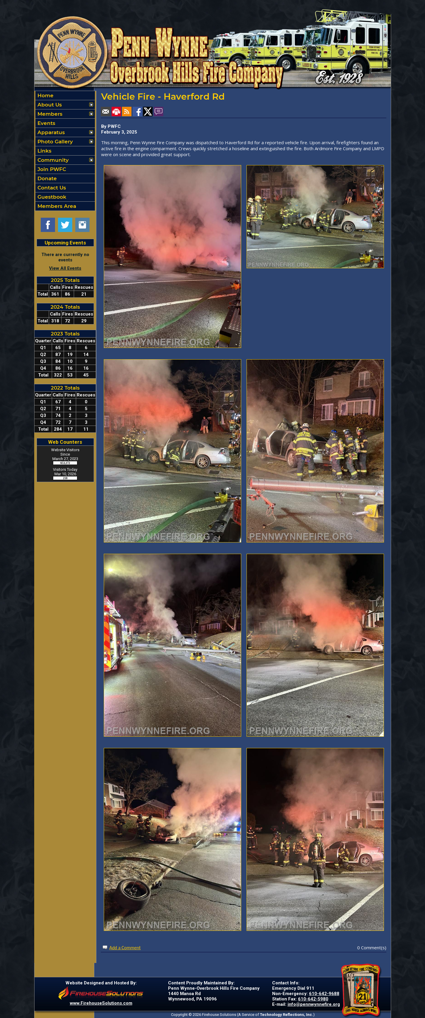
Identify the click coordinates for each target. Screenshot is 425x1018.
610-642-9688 (324, 993)
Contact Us (51, 188)
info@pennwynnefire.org (314, 1004)
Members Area (56, 206)
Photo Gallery (54, 142)
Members (49, 114)
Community (52, 160)
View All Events (65, 268)
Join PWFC (51, 169)
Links (43, 151)
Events (45, 123)
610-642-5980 (313, 999)
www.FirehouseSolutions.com (101, 1003)
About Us (49, 105)
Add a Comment (125, 947)
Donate (46, 178)
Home (45, 95)
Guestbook (51, 197)
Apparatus (50, 132)
